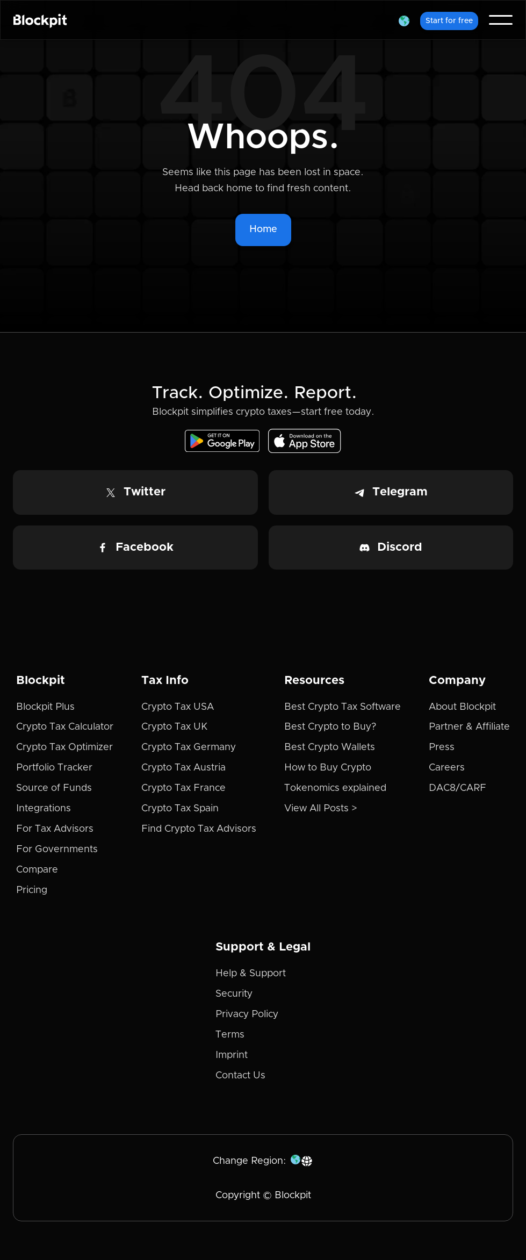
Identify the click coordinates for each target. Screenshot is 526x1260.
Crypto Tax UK (174, 727)
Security (234, 994)
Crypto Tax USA (177, 707)
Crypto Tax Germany (188, 747)
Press (442, 747)
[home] (40, 19)
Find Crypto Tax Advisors (198, 829)
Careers (447, 768)
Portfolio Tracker (54, 768)
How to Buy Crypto (327, 768)
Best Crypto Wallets (329, 747)
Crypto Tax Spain (180, 808)
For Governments (57, 849)
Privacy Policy (246, 1014)
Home (263, 229)
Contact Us (240, 1076)
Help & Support (250, 973)
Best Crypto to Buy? (330, 727)
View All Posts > (320, 808)
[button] (404, 19)
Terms (229, 1035)
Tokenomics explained (335, 788)
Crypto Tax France (183, 788)
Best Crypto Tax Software (342, 707)
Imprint (231, 1055)
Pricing (31, 890)
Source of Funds (54, 788)
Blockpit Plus (45, 707)
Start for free (449, 21)
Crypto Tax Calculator (64, 727)
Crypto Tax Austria (183, 768)
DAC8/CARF (457, 788)
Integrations (43, 808)
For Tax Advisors (54, 829)
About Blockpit (462, 707)
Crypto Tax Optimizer (64, 747)
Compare (37, 870)
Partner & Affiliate (469, 727)
